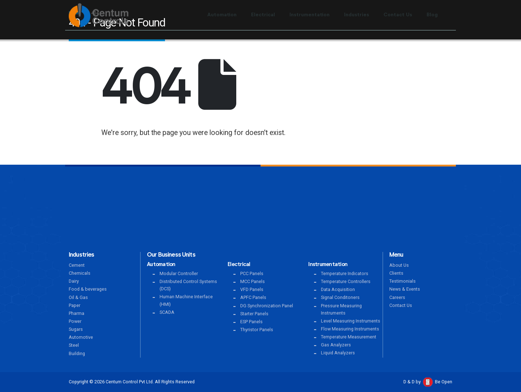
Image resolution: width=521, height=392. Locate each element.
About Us (399, 265)
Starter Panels (254, 313)
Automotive (81, 337)
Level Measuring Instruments (350, 321)
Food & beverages (88, 289)
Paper (74, 305)
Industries (356, 14)
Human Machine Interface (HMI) (186, 300)
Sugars (76, 329)
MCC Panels (252, 281)
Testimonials (402, 281)
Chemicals (79, 273)
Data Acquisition (338, 289)
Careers (397, 297)
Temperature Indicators (344, 273)
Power (75, 321)
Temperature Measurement (348, 337)
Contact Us (398, 14)
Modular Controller (179, 273)
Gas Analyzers (336, 344)
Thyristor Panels (256, 329)
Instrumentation (309, 14)
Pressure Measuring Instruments (341, 309)
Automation (222, 14)
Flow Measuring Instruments (350, 329)
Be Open (443, 381)
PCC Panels (251, 273)
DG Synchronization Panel (266, 305)
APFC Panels (253, 297)
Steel (74, 345)
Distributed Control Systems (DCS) (188, 285)
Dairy (74, 281)
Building (77, 353)
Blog (432, 14)
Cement (77, 265)
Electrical (263, 14)
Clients (396, 273)
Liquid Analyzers (338, 352)
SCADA (167, 312)
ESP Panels (251, 321)
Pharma (76, 313)
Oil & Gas (78, 297)
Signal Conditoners (340, 297)
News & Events (404, 289)
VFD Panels (251, 289)
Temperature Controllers (345, 281)
